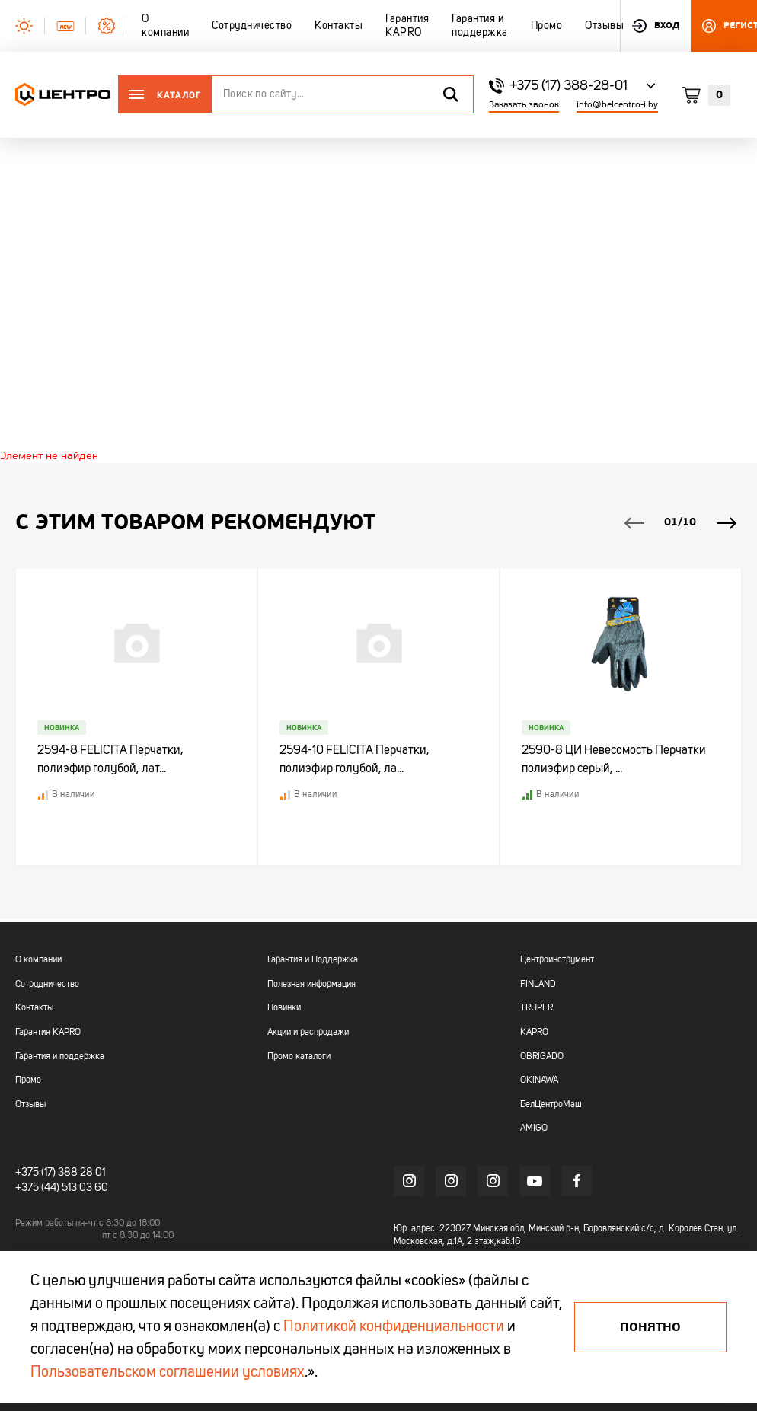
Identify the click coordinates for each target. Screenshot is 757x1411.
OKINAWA (539, 1080)
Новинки (284, 1009)
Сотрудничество (47, 984)
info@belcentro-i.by (617, 104)
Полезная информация (311, 984)
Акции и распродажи (308, 1032)
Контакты (34, 1009)
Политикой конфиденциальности (393, 1327)
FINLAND (538, 984)
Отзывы (30, 1104)
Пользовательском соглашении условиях (167, 1373)
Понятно (650, 1327)
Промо (28, 1080)
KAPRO (534, 1032)
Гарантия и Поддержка (312, 960)
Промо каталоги (299, 1056)
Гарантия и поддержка (59, 1056)
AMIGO (534, 1128)
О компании (38, 960)
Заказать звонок (524, 104)
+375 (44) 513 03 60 (61, 1186)
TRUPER (536, 1009)
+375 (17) (35, 1172)
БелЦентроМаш (551, 1104)
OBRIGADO (542, 1056)
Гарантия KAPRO (48, 1032)
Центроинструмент (557, 960)
